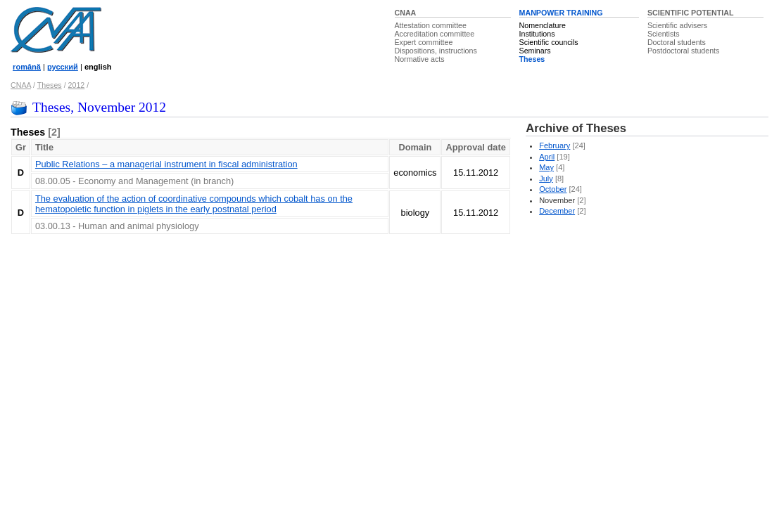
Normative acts (420, 59)
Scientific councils (548, 42)
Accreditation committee (435, 34)
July (546, 178)
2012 (76, 85)
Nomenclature (542, 25)
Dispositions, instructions (436, 50)
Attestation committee (431, 25)
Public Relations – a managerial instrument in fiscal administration (166, 164)
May (546, 167)
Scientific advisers (677, 25)
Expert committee (424, 42)
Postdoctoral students (683, 50)
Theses (532, 59)
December (557, 211)
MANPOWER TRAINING (561, 12)
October (552, 189)
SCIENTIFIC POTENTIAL (690, 12)
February (554, 145)
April (547, 157)
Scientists (663, 34)
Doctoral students (676, 42)
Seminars (535, 50)
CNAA (406, 12)
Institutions (537, 34)
